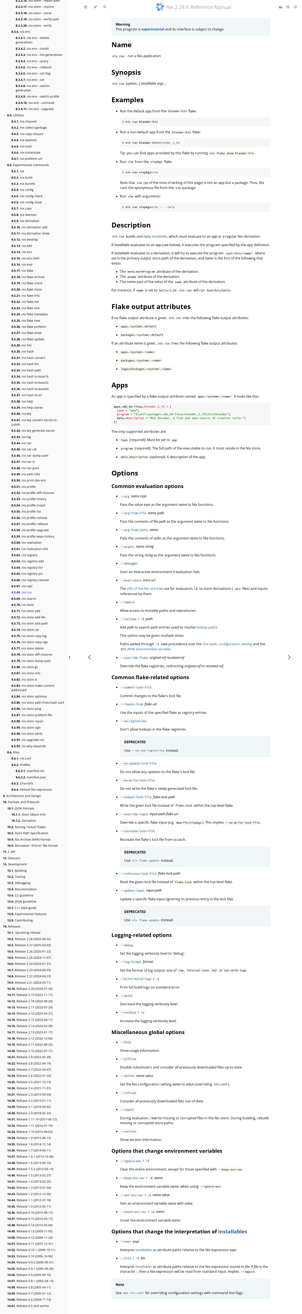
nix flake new (25, 321)
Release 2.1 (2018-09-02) (29, 1107)
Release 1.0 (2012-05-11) (29, 1206)
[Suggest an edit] (295, 7)
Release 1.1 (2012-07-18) (29, 1200)
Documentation (22, 889)
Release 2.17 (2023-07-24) (30, 1007)
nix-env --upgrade (35, 109)
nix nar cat (24, 449)
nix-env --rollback (33, 67)
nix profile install (28, 505)
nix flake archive (28, 277)
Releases (12, 926)
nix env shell (25, 258)
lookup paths (206, 627)
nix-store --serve (33, 13)
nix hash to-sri (26, 395)
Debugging (18, 883)
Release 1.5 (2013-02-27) (29, 1175)
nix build (21, 177)
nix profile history (28, 499)
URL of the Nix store (143, 588)
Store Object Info (28, 814)
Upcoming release (23, 933)
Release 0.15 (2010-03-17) (30, 1219)
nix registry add (27, 561)
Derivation (23, 821)
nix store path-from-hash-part (37, 702)
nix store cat (25, 630)
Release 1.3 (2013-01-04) (29, 1188)
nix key (21, 414)
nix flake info (25, 296)
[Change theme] (95, 7)
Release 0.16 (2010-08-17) (30, 1213)
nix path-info (25, 474)
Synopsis (126, 72)
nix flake (22, 271)
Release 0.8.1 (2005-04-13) (30, 1281)
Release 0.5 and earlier (28, 1306)
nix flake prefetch (28, 327)
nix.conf (21, 758)
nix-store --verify (34, 25)
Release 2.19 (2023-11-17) (30, 995)
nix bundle (23, 184)
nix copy (21, 208)
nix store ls (24, 679)
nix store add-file (28, 617)
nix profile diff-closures (32, 493)
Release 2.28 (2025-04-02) (29, 939)
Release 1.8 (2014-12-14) (29, 1144)
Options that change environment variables (166, 1150)
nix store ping (26, 709)
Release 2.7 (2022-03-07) (29, 1069)
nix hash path (26, 370)
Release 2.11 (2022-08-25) (30, 1044)
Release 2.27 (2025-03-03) (29, 945)
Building (17, 871)
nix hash (22, 351)
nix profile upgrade (30, 530)
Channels (22, 783)
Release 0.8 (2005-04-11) (29, 1287)
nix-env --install (32, 49)
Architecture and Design (22, 796)
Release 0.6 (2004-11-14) (29, 1299)
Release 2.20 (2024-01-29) (30, 989)
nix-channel (24, 121)
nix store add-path (29, 623)
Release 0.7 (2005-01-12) (29, 1293)
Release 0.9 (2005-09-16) (29, 1275)
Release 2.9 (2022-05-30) (29, 1057)
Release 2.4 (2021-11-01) (29, 1088)
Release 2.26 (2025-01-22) (29, 951)
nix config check (26, 196)
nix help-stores (27, 407)
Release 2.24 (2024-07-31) (29, 964)
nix (17, 171)
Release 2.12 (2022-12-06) (30, 1038)
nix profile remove (29, 518)
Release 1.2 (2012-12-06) (29, 1194)
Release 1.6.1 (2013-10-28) (30, 1156)
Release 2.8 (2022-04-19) (29, 1063)
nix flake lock (25, 308)
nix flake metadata (29, 314)
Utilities (15, 115)
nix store (22, 605)
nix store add (25, 611)
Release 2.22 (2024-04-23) (29, 976)
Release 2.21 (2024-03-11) (29, 982)
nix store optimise (29, 696)
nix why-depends (28, 746)
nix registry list (27, 567)
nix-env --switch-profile (37, 96)
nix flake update (27, 339)
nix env (21, 252)
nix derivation (25, 221)
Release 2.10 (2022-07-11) (30, 1051)
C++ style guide (21, 908)
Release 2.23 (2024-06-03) (29, 970)
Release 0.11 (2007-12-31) (30, 1244)
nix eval (21, 264)
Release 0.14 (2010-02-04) (30, 1225)
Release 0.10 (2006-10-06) (30, 1256)
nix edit (21, 246)
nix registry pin (27, 574)
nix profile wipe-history (32, 536)
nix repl (21, 586)
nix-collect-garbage (29, 127)
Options (124, 472)
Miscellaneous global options (148, 1032)
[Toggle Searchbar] (104, 7)
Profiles (20, 765)
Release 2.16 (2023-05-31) (30, 1013)
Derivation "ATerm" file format (32, 846)
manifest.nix (30, 771)
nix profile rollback (29, 524)
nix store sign (26, 727)
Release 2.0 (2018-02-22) (29, 1113)
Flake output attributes (151, 306)
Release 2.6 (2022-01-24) (29, 1076)
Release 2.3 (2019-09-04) (29, 1094)
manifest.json (31, 777)
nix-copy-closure (27, 134)
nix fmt (21, 345)
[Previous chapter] (89, 657)
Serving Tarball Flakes (26, 827)
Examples (127, 99)
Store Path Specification (27, 833)
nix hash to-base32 (30, 383)
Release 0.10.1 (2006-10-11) (31, 1250)
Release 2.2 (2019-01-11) (29, 1101)
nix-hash (21, 146)
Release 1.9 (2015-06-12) (29, 1138)
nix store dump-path (31, 661)
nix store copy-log (29, 636)
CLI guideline (20, 895)
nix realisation (26, 542)
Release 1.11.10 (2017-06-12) (32, 1119)
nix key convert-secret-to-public (34, 422)
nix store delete (27, 648)
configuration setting (227, 644)
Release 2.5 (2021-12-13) (29, 1082)
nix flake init (25, 302)
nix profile (23, 487)
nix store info (25, 673)
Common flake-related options (150, 677)
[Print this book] (281, 7)
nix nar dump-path (30, 456)
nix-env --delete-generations (33, 40)
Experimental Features (27, 914)
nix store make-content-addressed (33, 688)
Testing (16, 877)
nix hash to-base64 (30, 389)
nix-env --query (32, 61)
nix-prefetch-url (26, 159)
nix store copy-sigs (29, 642)
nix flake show (26, 333)
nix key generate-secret (33, 431)
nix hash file (25, 364)
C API (9, 852)
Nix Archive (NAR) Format (28, 839)
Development (15, 864)
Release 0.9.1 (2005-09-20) (30, 1269)
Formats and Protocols (21, 802)
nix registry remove (30, 580)
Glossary (11, 858)
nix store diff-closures (31, 654)
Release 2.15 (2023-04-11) (30, 1020)
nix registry (24, 555)
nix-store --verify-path (37, 19)
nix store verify (27, 734)
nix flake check (26, 283)
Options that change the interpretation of (164, 1231)
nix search (23, 599)
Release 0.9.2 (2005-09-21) (30, 1262)
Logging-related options (141, 934)
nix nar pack (25, 468)
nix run (21, 592)
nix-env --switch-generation (33, 88)
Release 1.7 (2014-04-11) (29, 1150)
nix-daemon (24, 140)
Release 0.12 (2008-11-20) (30, 1237)
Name (121, 44)
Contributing (20, 920)
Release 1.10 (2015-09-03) (30, 1132)
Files (13, 752)
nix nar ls (23, 462)
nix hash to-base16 (30, 376)
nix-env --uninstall (35, 103)
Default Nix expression (31, 789)
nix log (21, 437)
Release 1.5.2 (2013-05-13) (30, 1169)
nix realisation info (29, 549)
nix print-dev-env (28, 480)
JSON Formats (20, 808)
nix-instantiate (25, 152)
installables (232, 1231)
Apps (119, 384)
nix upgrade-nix (27, 740)
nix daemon (24, 215)
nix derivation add (29, 227)
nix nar (21, 443)
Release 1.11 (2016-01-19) (30, 1126)
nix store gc (24, 667)
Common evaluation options (147, 486)
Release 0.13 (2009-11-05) (30, 1231)
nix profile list (26, 511)
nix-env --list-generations (39, 55)
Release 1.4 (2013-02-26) (29, 1181)
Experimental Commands (28, 165)
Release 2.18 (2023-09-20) (30, 1001)
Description (131, 224)
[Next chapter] (289, 657)
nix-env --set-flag (33, 73)
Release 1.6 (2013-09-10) (29, 1163)
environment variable (145, 649)
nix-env (20, 32)
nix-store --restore (35, 7)
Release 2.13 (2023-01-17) (30, 1032)
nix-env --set (30, 80)
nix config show (26, 202)
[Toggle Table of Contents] (85, 7)
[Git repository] (288, 7)
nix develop (24, 239)
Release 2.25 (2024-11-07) (29, 958)
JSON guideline (21, 901)
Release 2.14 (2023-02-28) (30, 1026)
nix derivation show (30, 233)
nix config (22, 190)
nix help (22, 401)
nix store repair (27, 721)
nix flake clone (26, 289)
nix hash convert (28, 358)
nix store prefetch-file (31, 715)
